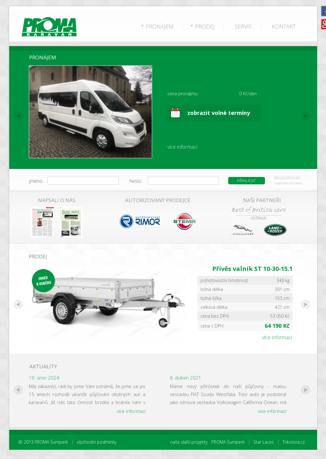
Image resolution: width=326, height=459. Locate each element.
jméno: (36, 181)
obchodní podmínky (97, 442)
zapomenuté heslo (288, 183)
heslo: (135, 181)
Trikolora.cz (293, 442)
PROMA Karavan (38, 27)
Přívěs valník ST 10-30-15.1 (252, 269)
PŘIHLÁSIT (246, 180)
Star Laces (263, 442)
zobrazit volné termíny (218, 112)
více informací (182, 146)
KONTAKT (284, 26)
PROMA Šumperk (228, 442)
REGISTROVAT (287, 178)
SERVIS (243, 26)
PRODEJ (205, 26)
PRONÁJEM (160, 26)
